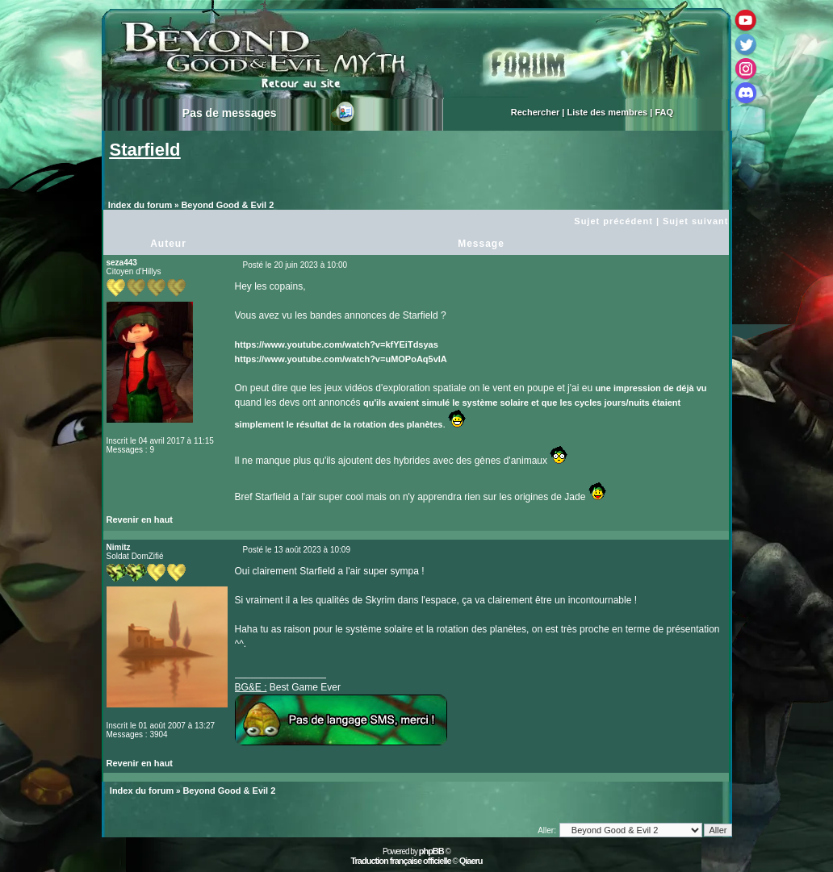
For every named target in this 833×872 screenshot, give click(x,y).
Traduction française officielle (400, 861)
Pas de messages (229, 112)
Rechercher (535, 112)
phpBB (431, 851)
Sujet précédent (613, 221)
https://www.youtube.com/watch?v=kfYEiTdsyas (336, 344)
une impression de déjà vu (650, 388)
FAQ (664, 112)
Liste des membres (607, 112)
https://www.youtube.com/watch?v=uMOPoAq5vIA (341, 359)
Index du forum (140, 205)
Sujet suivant (695, 221)
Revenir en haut (140, 519)
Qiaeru (471, 861)
